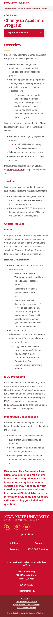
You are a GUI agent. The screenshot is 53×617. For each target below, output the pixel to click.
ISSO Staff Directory (38, 549)
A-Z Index (15, 543)
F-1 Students (12, 15)
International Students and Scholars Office (25, 9)
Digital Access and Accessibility (26, 605)
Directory (14, 549)
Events (38, 543)
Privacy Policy (26, 599)
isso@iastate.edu (15, 170)
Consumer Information (26, 608)
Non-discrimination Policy (26, 602)
